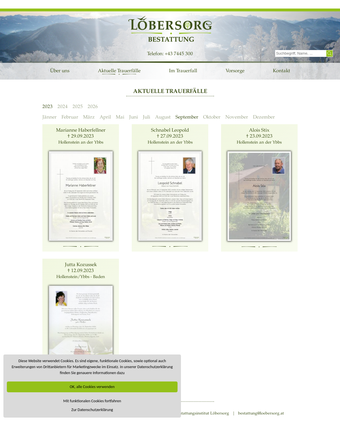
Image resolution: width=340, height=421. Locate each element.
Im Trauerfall (183, 71)
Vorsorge (235, 71)
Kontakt (281, 71)
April (105, 117)
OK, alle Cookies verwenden (92, 386)
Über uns (59, 71)
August (163, 117)
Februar (69, 117)
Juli (146, 117)
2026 (93, 106)
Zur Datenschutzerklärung (92, 409)
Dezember (264, 117)
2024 (62, 106)
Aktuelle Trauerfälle (119, 71)
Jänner (49, 117)
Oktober (212, 117)
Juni (133, 117)
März (89, 117)
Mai (120, 117)
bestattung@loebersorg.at (261, 413)
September (187, 117)
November (236, 117)
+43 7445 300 (179, 54)
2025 (78, 106)
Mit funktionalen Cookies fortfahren (92, 401)
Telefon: (156, 54)
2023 (47, 106)
